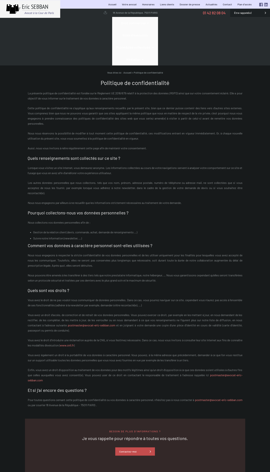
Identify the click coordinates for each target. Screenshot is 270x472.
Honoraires (148, 4)
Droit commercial (85, 23)
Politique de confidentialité (246, 467)
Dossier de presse (190, 4)
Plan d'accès (245, 4)
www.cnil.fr (67, 309)
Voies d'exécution (119, 23)
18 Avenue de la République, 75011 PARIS (135, 12)
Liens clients (167, 4)
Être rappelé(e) (242, 12)
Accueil (112, 4)
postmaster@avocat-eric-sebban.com (91, 289)
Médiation (187, 23)
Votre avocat (129, 4)
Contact (227, 4)
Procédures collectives (154, 23)
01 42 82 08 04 (214, 13)
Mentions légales (252, 463)
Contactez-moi (128, 415)
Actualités (211, 4)
